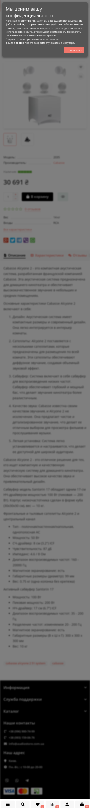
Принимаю (74, 50)
